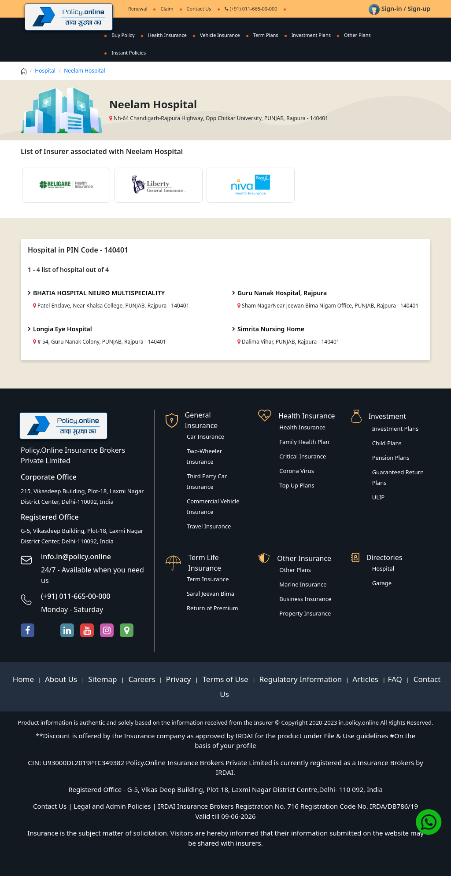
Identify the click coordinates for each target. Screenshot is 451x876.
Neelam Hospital (84, 70)
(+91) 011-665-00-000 (251, 8)
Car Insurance (205, 436)
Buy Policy (122, 35)
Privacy (179, 679)
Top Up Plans (296, 485)
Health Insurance (167, 35)
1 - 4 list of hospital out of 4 (68, 269)
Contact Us (199, 8)
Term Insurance (208, 579)
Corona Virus (296, 471)
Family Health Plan (304, 442)
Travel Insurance (209, 526)
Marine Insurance (302, 584)
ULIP (378, 497)
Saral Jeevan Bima (210, 593)
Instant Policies (128, 52)
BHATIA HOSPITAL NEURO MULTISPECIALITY (99, 293)
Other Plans (357, 35)
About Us (62, 679)
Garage (382, 583)
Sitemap (103, 679)
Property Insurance (305, 613)
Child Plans (387, 443)
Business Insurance (305, 599)
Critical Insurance (302, 456)
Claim (166, 8)
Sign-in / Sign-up (399, 8)
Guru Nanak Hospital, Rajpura (282, 293)
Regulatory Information (300, 679)
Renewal (137, 8)
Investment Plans (311, 35)
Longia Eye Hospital (62, 329)
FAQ (396, 679)
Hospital (45, 70)
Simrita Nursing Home (270, 329)
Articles (366, 679)
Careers (140, 679)
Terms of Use (225, 679)
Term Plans (265, 35)
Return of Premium (212, 608)
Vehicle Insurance (220, 35)
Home (24, 679)
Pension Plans (391, 458)
